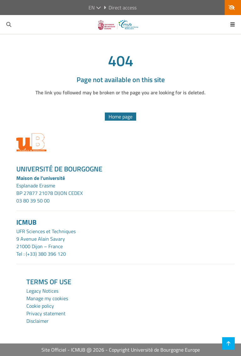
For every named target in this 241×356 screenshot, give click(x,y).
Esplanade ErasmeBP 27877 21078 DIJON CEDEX (49, 189)
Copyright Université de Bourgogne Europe (154, 349)
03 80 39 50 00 (33, 200)
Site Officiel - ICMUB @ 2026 (72, 349)
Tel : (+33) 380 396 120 (41, 254)
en (94, 7)
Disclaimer (37, 321)
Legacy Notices (42, 291)
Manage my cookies (47, 298)
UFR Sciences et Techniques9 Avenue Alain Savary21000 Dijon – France (46, 239)
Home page (120, 116)
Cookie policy (40, 306)
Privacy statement (46, 313)
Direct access (120, 7)
